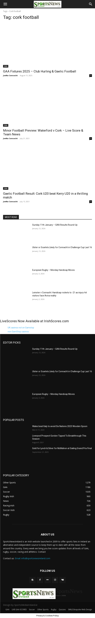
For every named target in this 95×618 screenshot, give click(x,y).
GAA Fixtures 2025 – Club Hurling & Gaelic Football (39, 71)
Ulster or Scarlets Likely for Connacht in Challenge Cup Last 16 (62, 247)
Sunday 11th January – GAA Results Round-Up (55, 225)
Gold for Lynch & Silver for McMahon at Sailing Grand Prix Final (62, 448)
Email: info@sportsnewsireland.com (32, 558)
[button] (5, 4)
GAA (5, 66)
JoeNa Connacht (10, 75)
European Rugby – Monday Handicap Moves (53, 270)
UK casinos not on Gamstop (21, 327)
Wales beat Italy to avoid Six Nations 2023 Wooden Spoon (59, 426)
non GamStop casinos (18, 331)
